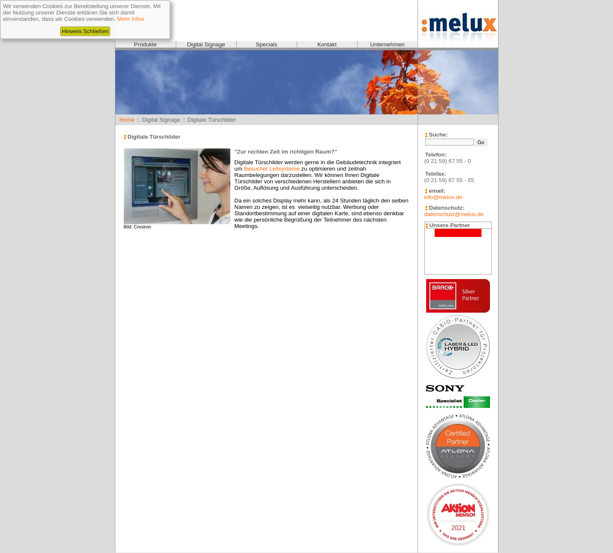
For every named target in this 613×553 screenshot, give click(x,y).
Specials (266, 44)
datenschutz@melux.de (454, 214)
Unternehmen (387, 44)
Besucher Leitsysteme (272, 168)
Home (127, 120)
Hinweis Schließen (85, 31)
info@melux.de (443, 197)
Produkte (145, 44)
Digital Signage (206, 44)
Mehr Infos (130, 19)
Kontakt (326, 44)
